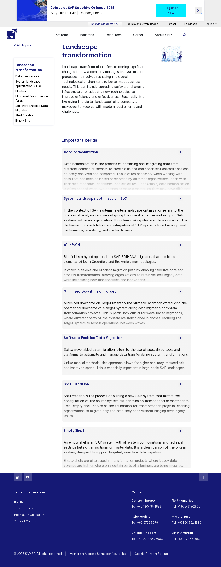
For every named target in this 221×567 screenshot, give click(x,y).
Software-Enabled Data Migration (31, 108)
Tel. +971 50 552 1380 (186, 522)
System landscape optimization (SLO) (28, 84)
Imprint (18, 501)
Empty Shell (23, 120)
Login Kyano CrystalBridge (142, 23)
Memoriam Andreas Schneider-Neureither (98, 553)
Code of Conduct (26, 521)
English (210, 24)
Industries (87, 35)
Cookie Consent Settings (152, 553)
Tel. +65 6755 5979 (145, 522)
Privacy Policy (23, 508)
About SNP (163, 35)
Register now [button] (171, 10)
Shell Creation (24, 115)
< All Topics (22, 45)
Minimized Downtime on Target (31, 98)
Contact (171, 23)
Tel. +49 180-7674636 (147, 506)
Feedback (190, 23)
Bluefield (21, 91)
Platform (61, 35)
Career (138, 35)
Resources (114, 35)
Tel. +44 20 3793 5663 (147, 538)
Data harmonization (28, 76)
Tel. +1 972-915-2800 (186, 506)
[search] (184, 34)
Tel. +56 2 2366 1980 (186, 538)
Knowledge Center (105, 24)
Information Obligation (29, 514)
